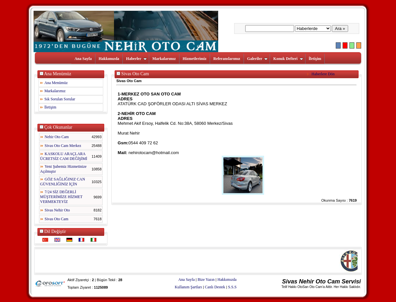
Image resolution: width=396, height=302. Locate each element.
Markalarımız (164, 58)
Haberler (136, 58)
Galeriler (257, 58)
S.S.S (232, 287)
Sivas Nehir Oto (57, 210)
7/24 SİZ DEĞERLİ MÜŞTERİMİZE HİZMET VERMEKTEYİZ (61, 197)
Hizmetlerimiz (194, 58)
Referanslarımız (226, 58)
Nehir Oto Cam (57, 137)
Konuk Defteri (288, 58)
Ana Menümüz (56, 82)
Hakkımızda (109, 58)
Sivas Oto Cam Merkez (63, 145)
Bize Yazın (206, 279)
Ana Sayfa (83, 58)
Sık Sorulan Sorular (59, 99)
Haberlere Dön (321, 74)
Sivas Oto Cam (56, 219)
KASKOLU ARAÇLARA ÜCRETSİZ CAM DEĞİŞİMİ (63, 156)
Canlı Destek (215, 287)
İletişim (315, 58)
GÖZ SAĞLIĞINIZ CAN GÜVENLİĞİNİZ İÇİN (62, 181)
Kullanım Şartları (188, 287)
